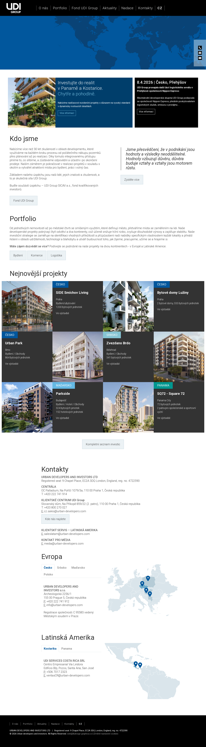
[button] (160, 8)
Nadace (127, 8)
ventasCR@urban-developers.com (68, 675)
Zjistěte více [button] (131, 179)
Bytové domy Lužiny (173, 293)
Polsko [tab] (48, 574)
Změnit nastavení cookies (106, 733)
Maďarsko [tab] (78, 567)
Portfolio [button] (60, 8)
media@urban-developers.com (64, 543)
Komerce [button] (37, 255)
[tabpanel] (71, 603)
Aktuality (110, 8)
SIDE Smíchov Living (72, 293)
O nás (43, 8)
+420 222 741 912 (58, 601)
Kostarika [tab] (50, 648)
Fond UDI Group (85, 8)
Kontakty (145, 8)
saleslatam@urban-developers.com (67, 534)
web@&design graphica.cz (79, 733)
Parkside (63, 394)
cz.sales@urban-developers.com (65, 511)
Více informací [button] (146, 111)
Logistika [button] (56, 255)
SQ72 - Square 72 (171, 394)
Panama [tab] (66, 648)
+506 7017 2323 (57, 672)
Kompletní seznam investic (103, 444)
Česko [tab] (48, 567)
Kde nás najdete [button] (55, 519)
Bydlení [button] (18, 255)
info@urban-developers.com (64, 605)
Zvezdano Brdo (118, 343)
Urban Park (13, 343)
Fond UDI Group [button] (23, 200)
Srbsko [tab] (62, 567)
